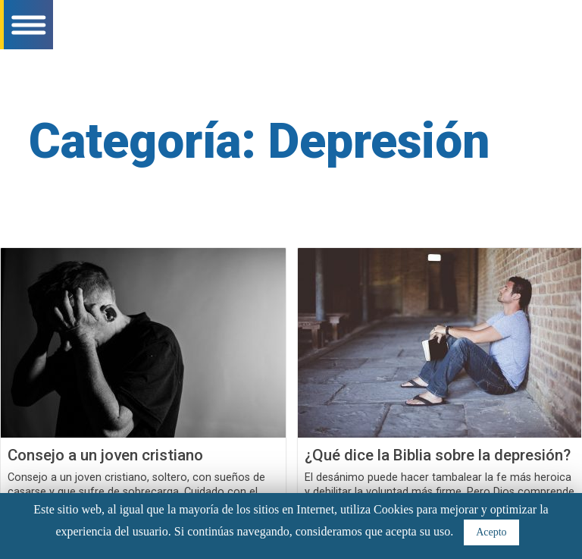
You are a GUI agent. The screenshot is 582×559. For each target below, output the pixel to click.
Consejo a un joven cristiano (105, 455)
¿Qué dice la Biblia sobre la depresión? (438, 455)
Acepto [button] (491, 532)
